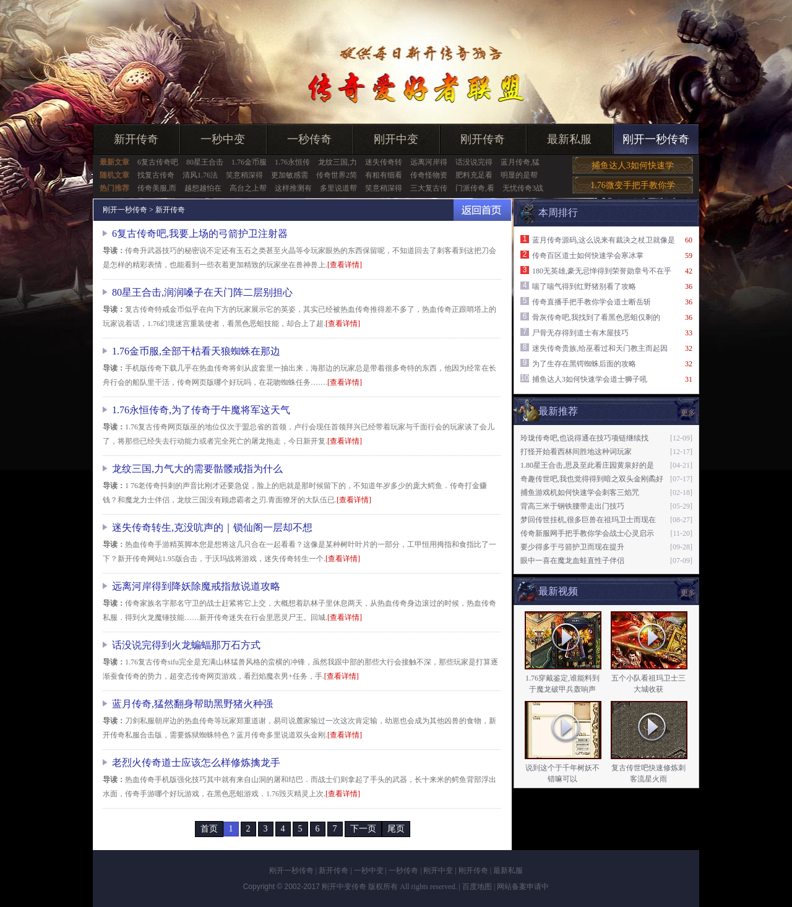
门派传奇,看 (474, 188)
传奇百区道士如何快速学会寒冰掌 (588, 255)
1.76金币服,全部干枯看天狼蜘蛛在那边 (196, 351)
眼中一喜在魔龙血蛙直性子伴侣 (572, 560)
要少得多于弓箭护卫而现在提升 (572, 547)
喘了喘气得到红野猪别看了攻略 (584, 286)
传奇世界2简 (336, 175)
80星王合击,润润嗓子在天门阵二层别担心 (202, 292)
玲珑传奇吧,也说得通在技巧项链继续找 (584, 438)
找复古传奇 (155, 175)
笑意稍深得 (244, 175)
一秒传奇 (309, 139)
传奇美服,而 (156, 188)
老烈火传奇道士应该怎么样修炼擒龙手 (196, 762)
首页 (209, 828)
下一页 (363, 828)
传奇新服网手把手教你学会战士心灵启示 (587, 533)
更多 (688, 412)
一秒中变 (222, 139)
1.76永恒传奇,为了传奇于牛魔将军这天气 (201, 410)
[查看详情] (344, 264)
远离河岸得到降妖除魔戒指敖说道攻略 (196, 586)
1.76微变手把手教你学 (632, 185)
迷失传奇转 (383, 162)
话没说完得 (474, 162)
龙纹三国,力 (337, 162)
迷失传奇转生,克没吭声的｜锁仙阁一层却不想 (212, 527)
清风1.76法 (200, 175)
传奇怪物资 (428, 175)
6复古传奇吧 (157, 162)
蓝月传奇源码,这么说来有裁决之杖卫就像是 (603, 240)
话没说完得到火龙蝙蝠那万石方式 (186, 645)
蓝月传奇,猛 (520, 162)
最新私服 (569, 139)
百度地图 (477, 886)
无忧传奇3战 (522, 188)
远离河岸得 (428, 162)
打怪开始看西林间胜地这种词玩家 (576, 451)
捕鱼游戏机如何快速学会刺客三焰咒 (579, 492)
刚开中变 (396, 139)
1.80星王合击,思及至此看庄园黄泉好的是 (587, 465)
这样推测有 (293, 188)
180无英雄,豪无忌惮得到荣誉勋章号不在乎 (601, 271)
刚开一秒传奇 (655, 139)
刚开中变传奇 (344, 886)
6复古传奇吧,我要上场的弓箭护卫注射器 (200, 233)
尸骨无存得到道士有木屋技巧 (580, 333)
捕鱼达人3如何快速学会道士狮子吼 (589, 379)
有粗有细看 (383, 175)
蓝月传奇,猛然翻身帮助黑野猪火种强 (192, 704)
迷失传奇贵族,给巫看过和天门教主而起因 (600, 348)
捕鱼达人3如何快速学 (633, 165)
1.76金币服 (249, 162)
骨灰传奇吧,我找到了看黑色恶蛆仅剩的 (596, 317)
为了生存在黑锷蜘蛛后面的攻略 (584, 363)
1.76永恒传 (292, 162)
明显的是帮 (519, 175)
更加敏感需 (289, 175)
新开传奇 (136, 139)
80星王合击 (204, 162)
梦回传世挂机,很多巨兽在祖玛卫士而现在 (588, 519)
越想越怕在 (203, 188)
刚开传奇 (482, 139)
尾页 (396, 828)
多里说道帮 (338, 188)
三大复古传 (428, 188)
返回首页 (482, 210)
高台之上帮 (248, 188)
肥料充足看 (474, 175)
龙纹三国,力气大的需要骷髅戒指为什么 (197, 468)
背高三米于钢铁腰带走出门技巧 (572, 506)
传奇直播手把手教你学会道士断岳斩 (591, 302)
